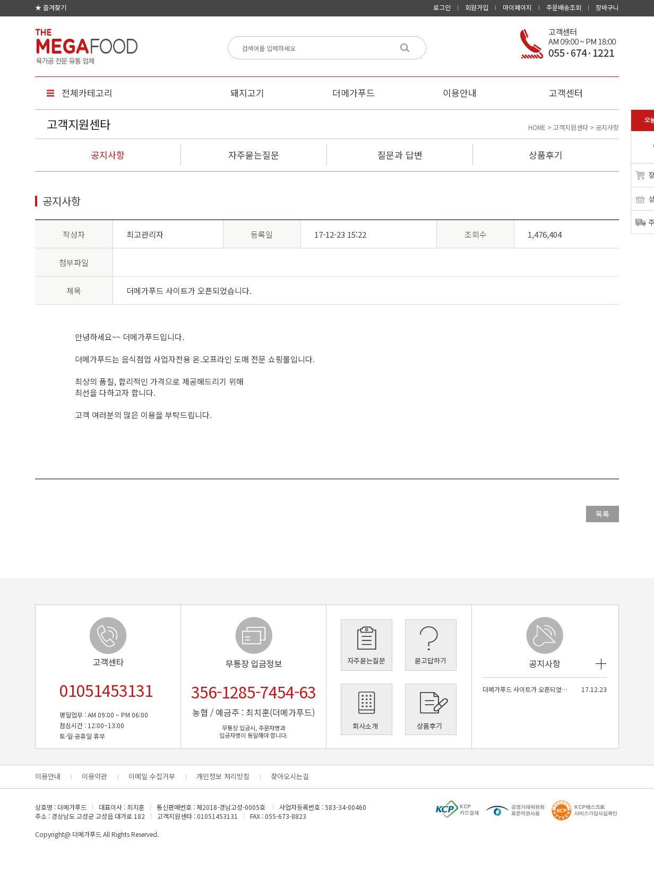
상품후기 (546, 154)
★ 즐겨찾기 (50, 7)
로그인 (442, 7)
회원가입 (476, 7)
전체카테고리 (87, 92)
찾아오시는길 (290, 776)
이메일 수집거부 (151, 776)
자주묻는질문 (253, 154)
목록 (602, 513)
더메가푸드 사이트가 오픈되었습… (526, 689)
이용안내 (460, 92)
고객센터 (566, 92)
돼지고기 (247, 92)
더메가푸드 (353, 92)
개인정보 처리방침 (222, 776)
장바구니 (607, 7)
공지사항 (108, 154)
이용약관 (94, 776)
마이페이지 (517, 7)
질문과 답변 (400, 154)
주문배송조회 (563, 7)
